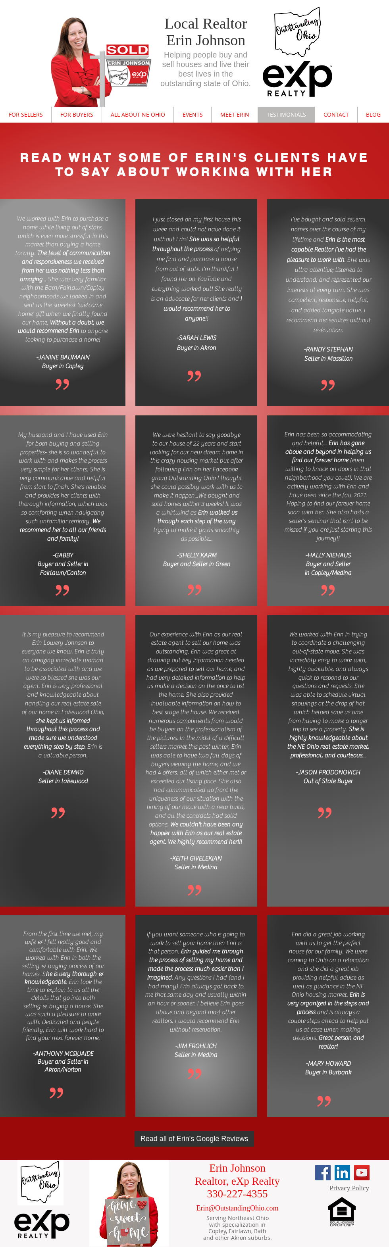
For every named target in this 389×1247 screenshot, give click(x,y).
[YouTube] (362, 1172)
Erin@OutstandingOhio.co (234, 1208)
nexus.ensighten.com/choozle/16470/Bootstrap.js (198, 10)
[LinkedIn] (342, 1172)
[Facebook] (323, 1172)
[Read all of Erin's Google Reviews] (194, 1139)
